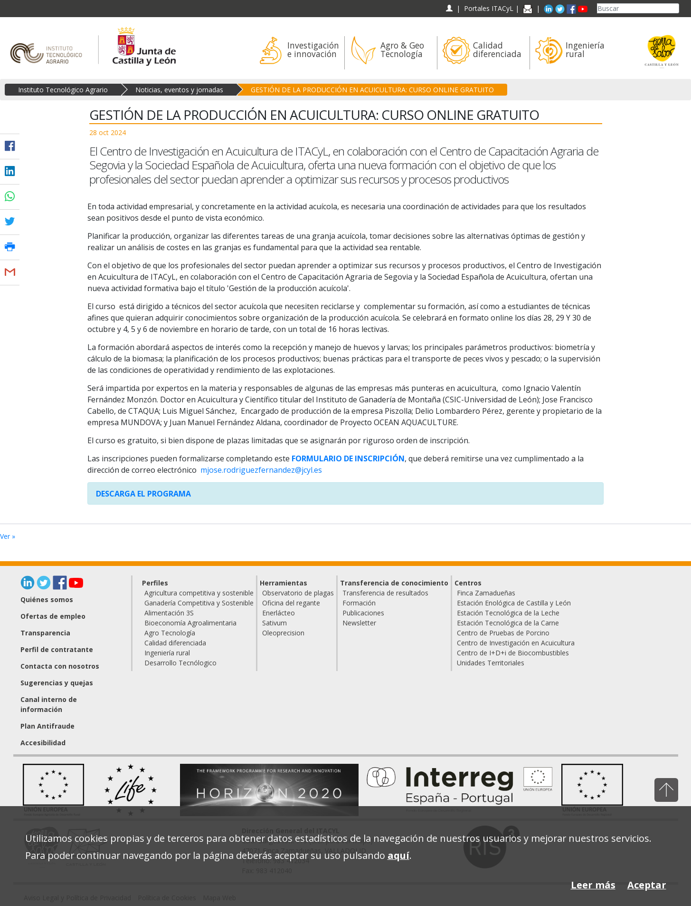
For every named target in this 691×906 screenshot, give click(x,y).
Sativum (274, 622)
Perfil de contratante (56, 649)
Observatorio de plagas (298, 592)
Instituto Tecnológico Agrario (63, 89)
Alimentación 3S (169, 612)
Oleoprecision (283, 632)
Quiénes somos (46, 599)
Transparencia (45, 632)
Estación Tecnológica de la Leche (508, 612)
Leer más (593, 884)
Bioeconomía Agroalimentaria (190, 622)
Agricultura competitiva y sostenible (199, 592)
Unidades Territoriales (490, 662)
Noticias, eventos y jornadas (179, 89)
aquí (398, 855)
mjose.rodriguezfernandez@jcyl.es (261, 470)
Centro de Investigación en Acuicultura (516, 642)
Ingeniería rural (167, 652)
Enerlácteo (278, 612)
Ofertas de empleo (52, 616)
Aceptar (646, 884)
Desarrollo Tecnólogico (180, 662)
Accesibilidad (43, 742)
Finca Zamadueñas (486, 592)
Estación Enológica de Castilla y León (514, 602)
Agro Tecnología (169, 632)
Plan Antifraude (47, 726)
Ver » (7, 536)
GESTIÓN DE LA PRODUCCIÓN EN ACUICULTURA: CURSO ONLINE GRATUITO (372, 89)
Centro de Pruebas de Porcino (503, 632)
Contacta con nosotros (59, 666)
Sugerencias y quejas (56, 682)
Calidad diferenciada (175, 642)
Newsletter (359, 622)
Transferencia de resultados (385, 592)
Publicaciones (363, 612)
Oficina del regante (291, 602)
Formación (359, 602)
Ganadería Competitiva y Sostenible (199, 602)
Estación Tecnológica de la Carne (508, 622)
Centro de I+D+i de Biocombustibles (513, 652)
